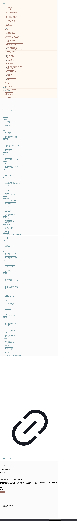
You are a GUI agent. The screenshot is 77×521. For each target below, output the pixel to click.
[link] (12, 110)
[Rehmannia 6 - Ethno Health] (30, 378)
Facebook (5, 506)
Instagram (5, 509)
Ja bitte (2, 491)
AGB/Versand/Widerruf (8, 505)
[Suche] (7, 110)
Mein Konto (5, 500)
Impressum (5, 502)
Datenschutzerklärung (8, 504)
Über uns (5, 501)
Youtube (4, 507)
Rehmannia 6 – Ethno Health (10, 458)
